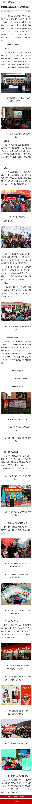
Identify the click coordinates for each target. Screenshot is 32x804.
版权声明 (22, 796)
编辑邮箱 (16, 796)
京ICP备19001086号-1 (9, 801)
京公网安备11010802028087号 (21, 801)
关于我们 (10, 796)
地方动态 (11, 2)
